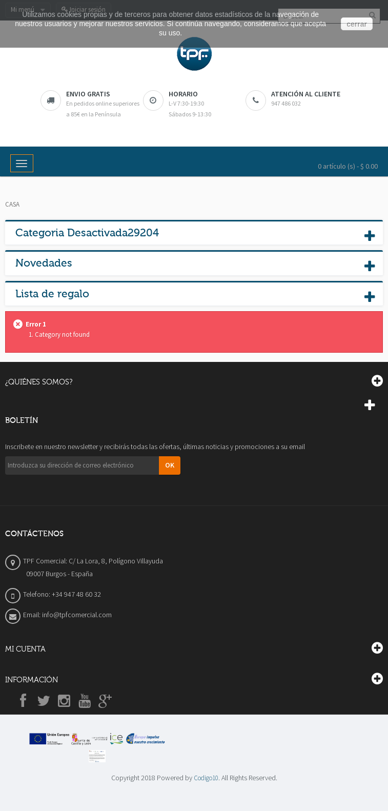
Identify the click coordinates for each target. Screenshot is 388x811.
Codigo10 (206, 778)
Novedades (43, 263)
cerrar (356, 24)
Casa (12, 204)
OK (169, 465)
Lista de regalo (52, 294)
